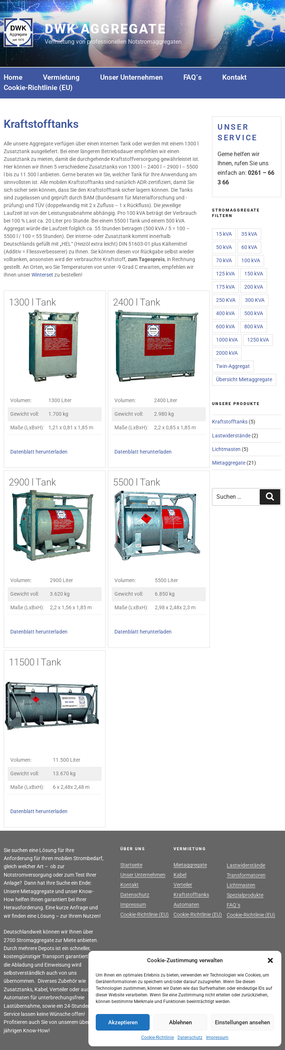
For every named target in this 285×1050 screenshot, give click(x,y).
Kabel (179, 875)
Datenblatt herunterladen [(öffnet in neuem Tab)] (38, 452)
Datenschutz (190, 1037)
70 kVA (224, 260)
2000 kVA (227, 353)
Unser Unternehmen (131, 77)
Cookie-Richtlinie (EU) (38, 88)
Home (13, 77)
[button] (270, 960)
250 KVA (225, 300)
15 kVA (224, 234)
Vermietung (61, 77)
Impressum (217, 1037)
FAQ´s (192, 77)
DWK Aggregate (105, 29)
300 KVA (254, 300)
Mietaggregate (228, 463)
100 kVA (250, 260)
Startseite (131, 865)
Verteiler (182, 885)
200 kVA (253, 287)
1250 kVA (258, 340)
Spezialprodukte (245, 895)
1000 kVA (227, 340)
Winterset (42, 275)
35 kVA (249, 234)
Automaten (186, 905)
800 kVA (253, 326)
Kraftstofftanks (230, 422)
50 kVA (224, 247)
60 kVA (249, 247)
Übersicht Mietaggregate (244, 379)
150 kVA (253, 274)
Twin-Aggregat (233, 366)
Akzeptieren (123, 1022)
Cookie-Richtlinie (157, 1037)
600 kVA (225, 326)
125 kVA (225, 274)
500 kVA (253, 313)
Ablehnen (180, 1022)
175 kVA (225, 287)
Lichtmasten (226, 449)
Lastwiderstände (231, 436)
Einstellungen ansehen (242, 1022)
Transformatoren (246, 875)
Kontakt (234, 77)
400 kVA (225, 313)
